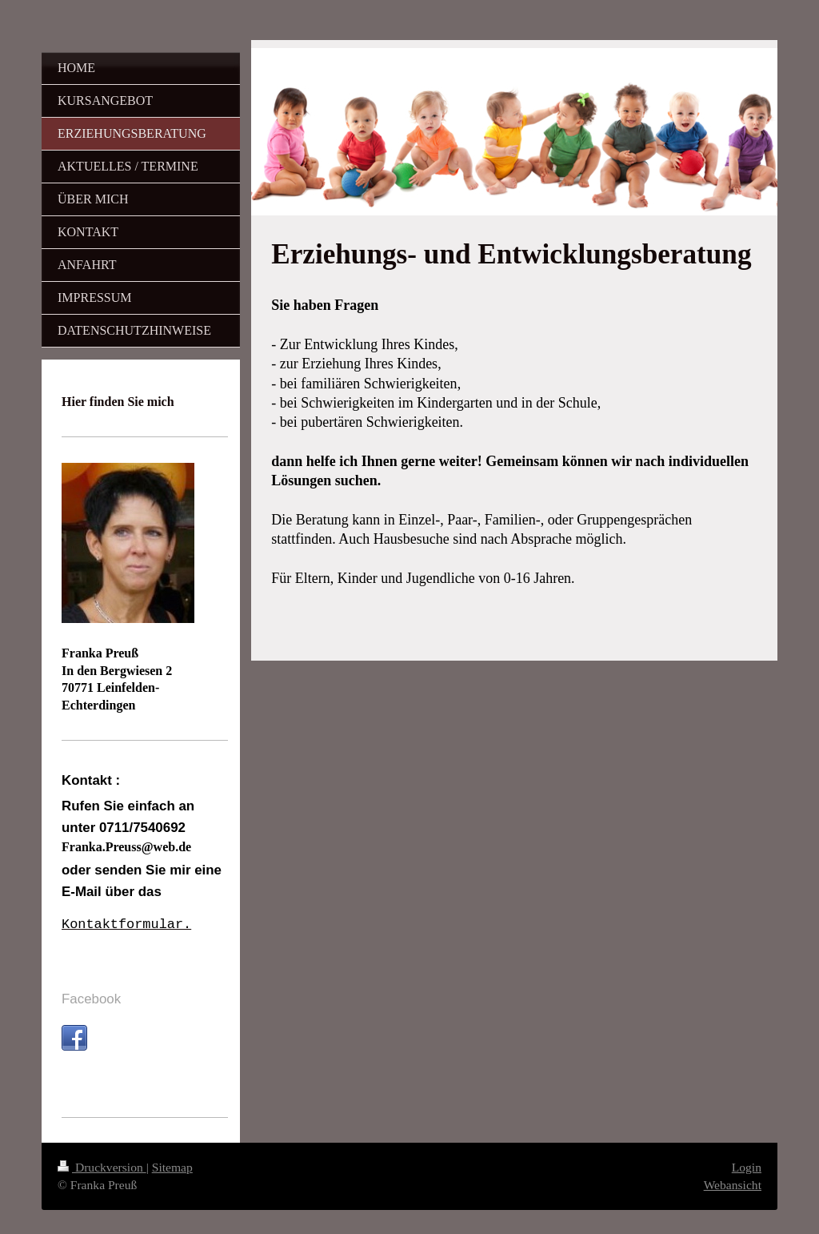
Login (746, 1167)
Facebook (91, 999)
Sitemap (172, 1167)
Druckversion (102, 1167)
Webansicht (732, 1185)
